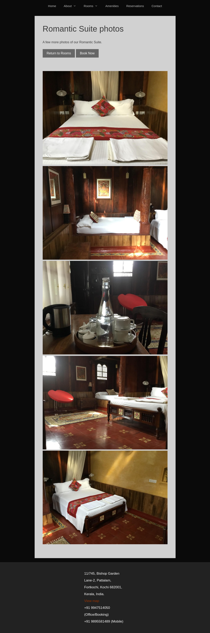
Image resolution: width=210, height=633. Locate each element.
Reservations (135, 6)
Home (52, 6)
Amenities (112, 6)
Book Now (87, 53)
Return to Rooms (59, 53)
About (72, 6)
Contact (157, 6)
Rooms (93, 6)
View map (91, 601)
